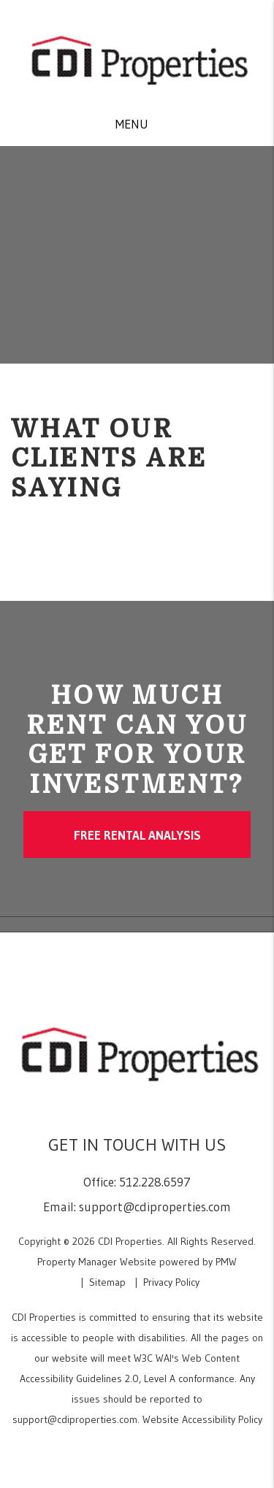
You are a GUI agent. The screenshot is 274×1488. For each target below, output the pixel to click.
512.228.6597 (155, 1181)
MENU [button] (131, 123)
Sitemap (107, 1282)
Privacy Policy (171, 1282)
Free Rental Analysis (137, 835)
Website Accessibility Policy (202, 1419)
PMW (226, 1261)
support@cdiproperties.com (155, 1206)
